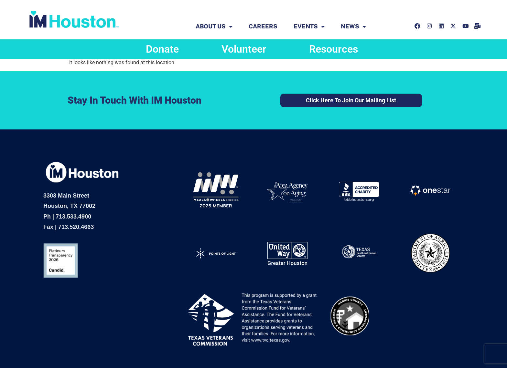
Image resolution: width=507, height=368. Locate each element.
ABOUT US (214, 26)
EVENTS (309, 26)
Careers (263, 26)
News (353, 26)
